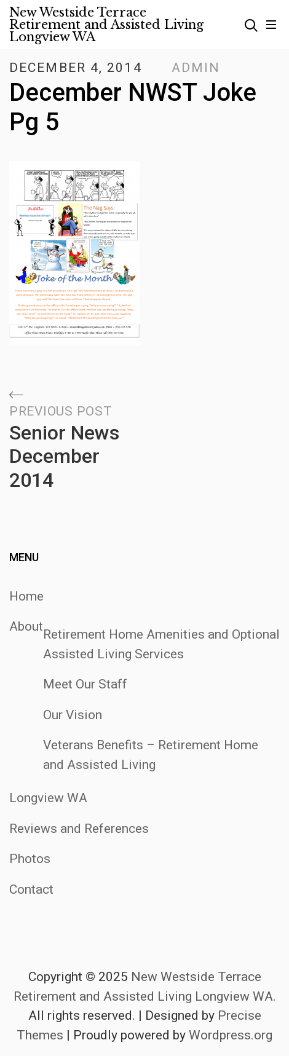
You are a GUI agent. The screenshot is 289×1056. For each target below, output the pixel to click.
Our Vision (72, 714)
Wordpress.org (230, 1035)
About (26, 626)
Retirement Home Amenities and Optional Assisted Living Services (161, 644)
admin (196, 67)
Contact (31, 889)
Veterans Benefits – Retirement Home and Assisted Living (150, 755)
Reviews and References (79, 828)
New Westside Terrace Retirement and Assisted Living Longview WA (106, 24)
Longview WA (48, 797)
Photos (29, 858)
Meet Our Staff (85, 684)
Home (26, 596)
